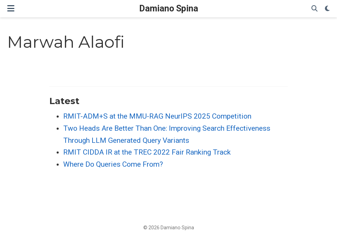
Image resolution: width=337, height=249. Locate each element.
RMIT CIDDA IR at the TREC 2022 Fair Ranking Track (147, 152)
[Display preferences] (327, 9)
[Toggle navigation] (11, 8)
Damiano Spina (168, 8)
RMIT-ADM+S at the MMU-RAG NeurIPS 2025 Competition (157, 116)
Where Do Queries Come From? (113, 164)
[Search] (314, 9)
